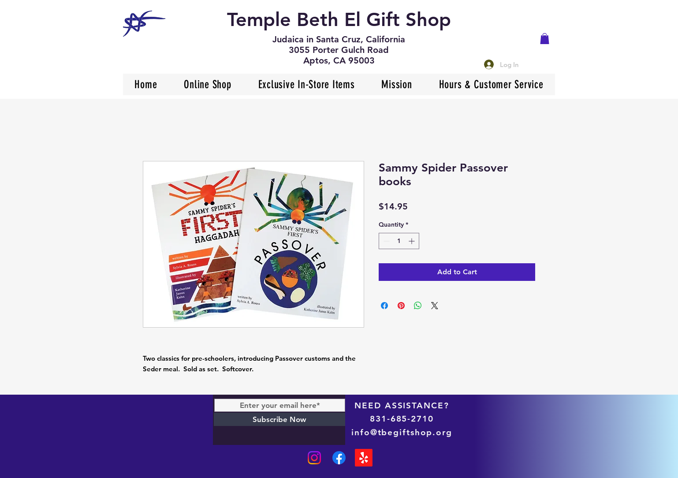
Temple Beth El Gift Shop (339, 19)
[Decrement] (385, 241)
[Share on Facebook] (384, 305)
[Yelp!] (364, 458)
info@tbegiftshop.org (401, 432)
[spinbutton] (399, 241)
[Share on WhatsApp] (418, 305)
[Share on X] (434, 305)
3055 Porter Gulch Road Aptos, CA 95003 (339, 55)
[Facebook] (339, 458)
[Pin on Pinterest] (401, 305)
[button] (544, 38)
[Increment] (412, 241)
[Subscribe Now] (279, 419)
